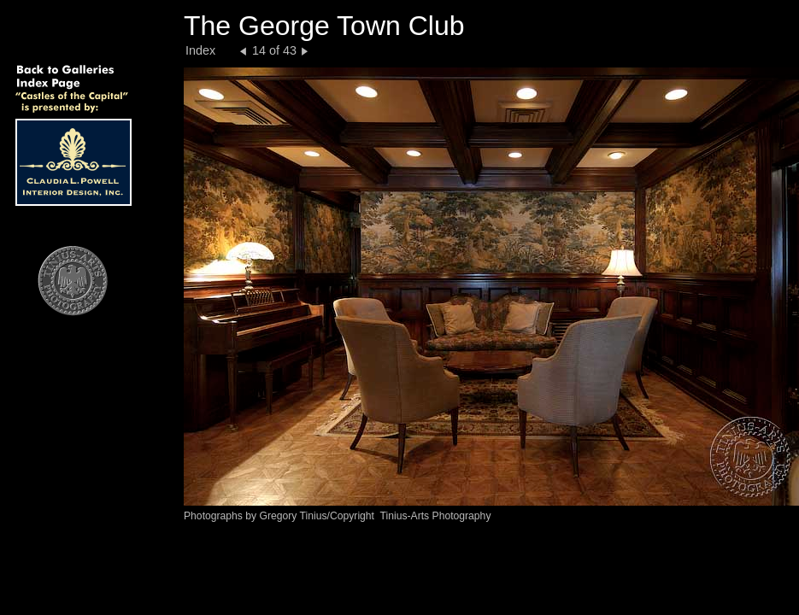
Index (200, 50)
